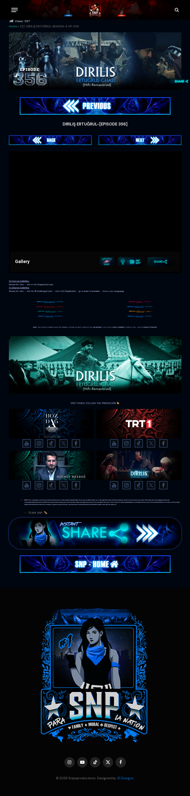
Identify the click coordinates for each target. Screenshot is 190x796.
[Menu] (14, 10)
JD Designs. (125, 779)
